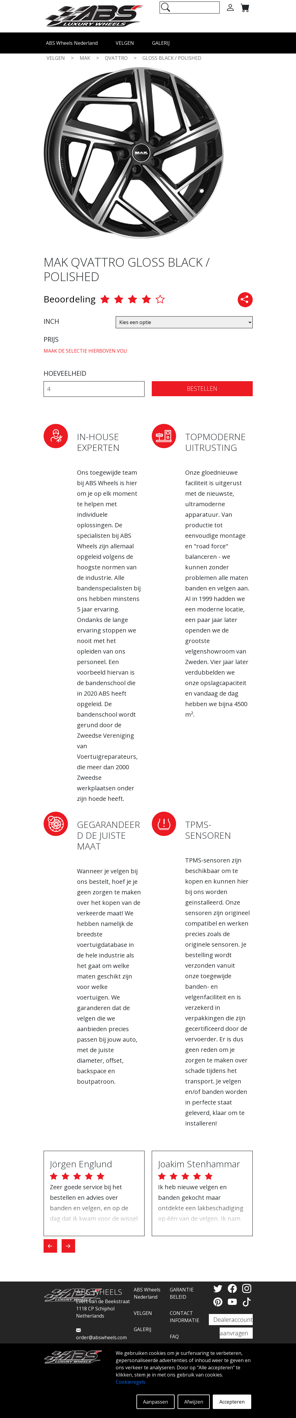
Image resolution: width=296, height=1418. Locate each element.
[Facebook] (233, 1288)
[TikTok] (247, 1301)
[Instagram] (247, 1288)
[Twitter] (219, 1288)
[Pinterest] (219, 1301)
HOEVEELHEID (65, 373)
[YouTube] (233, 1301)
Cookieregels (130, 1382)
